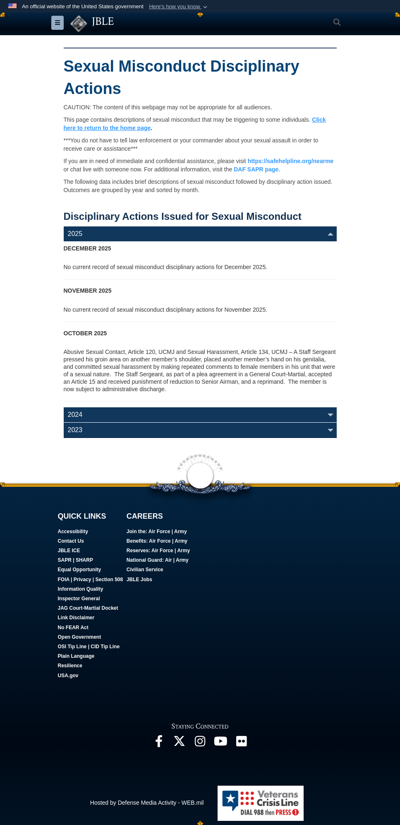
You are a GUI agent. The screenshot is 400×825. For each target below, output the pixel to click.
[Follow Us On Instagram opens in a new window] (200, 743)
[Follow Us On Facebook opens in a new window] (159, 743)
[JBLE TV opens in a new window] (221, 743)
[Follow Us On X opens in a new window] (179, 743)
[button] (179, 6)
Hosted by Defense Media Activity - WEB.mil (147, 802)
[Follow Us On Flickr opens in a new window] (241, 743)
